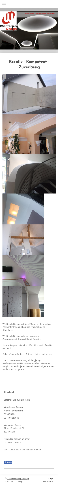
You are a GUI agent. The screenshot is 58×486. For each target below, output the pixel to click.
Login (50, 478)
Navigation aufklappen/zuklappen (29, 4)
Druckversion (12, 478)
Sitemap (25, 478)
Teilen (8, 462)
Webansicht (48, 481)
